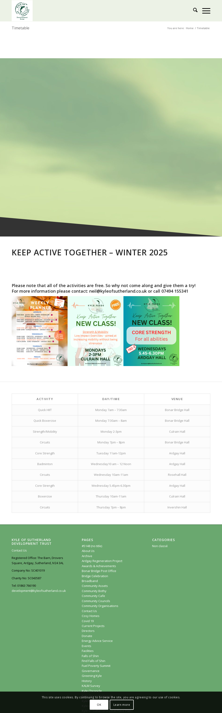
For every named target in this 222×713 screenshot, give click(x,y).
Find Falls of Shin (93, 661)
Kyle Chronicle (92, 691)
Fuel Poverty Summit (96, 666)
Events (86, 646)
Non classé (160, 546)
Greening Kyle (92, 676)
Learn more (121, 705)
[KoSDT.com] (22, 10)
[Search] (193, 10)
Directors (88, 631)
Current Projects (93, 626)
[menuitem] (193, 10)
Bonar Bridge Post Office (99, 571)
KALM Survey (91, 686)
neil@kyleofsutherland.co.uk (118, 291)
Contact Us (19, 550)
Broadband (90, 581)
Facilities (88, 651)
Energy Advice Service (97, 641)
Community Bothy (94, 591)
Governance (90, 671)
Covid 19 (88, 621)
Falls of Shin (90, 656)
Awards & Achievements (99, 566)
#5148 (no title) (92, 546)
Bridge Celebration (95, 576)
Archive (87, 556)
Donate (87, 636)
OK (99, 705)
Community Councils (96, 601)
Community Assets (95, 586)
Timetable (20, 28)
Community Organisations (100, 606)
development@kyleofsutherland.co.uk (39, 591)
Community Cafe (93, 596)
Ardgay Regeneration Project (102, 561)
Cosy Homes (90, 616)
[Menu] (204, 10)
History (87, 681)
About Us (88, 551)
